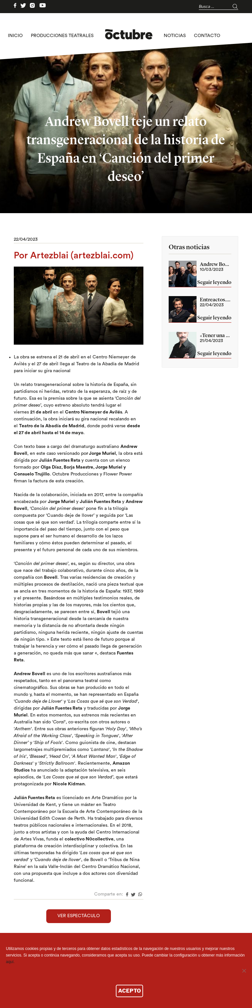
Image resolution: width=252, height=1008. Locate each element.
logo (129, 35)
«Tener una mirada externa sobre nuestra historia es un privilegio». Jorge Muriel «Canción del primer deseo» (215, 335)
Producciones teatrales (62, 35)
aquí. (10, 961)
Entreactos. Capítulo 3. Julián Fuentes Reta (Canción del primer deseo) (215, 299)
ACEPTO (129, 991)
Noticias (175, 35)
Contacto (207, 35)
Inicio (15, 35)
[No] (244, 970)
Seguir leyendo (214, 282)
